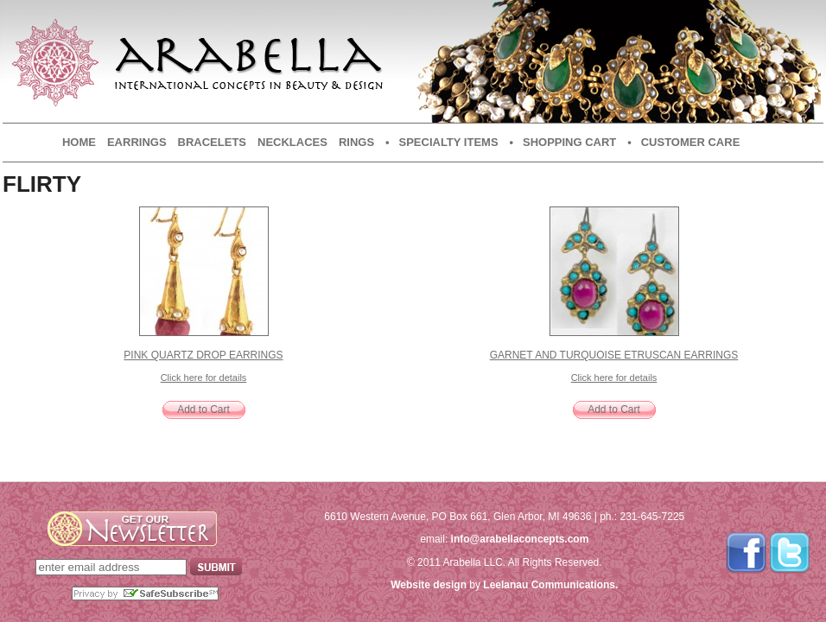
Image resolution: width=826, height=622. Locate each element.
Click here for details (204, 377)
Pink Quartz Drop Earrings (203, 355)
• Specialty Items (441, 142)
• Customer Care (683, 142)
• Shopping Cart (563, 142)
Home (79, 142)
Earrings (137, 142)
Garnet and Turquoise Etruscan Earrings (614, 355)
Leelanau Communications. (550, 585)
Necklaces (292, 142)
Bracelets (212, 142)
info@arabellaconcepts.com (520, 539)
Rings (356, 142)
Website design (429, 585)
